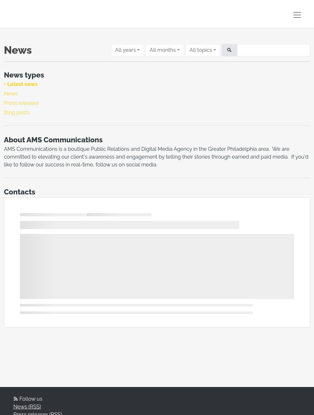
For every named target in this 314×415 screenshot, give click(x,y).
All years (125, 50)
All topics (201, 50)
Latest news (22, 84)
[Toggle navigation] (297, 15)
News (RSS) (27, 407)
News (11, 94)
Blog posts (17, 112)
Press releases (21, 103)
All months (162, 50)
